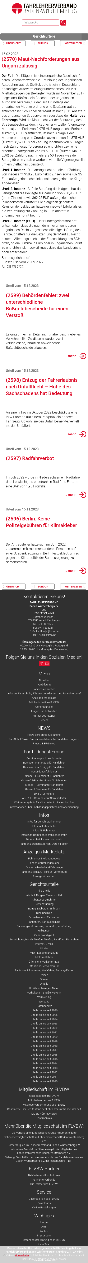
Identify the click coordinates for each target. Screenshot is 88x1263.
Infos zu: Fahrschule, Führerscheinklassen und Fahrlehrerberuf (44, 693)
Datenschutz (44, 1005)
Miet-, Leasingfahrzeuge (44, 952)
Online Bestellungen (44, 1207)
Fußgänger (44, 930)
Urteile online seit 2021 (44, 1032)
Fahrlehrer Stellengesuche (44, 862)
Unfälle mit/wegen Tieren (44, 988)
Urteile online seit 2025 (44, 1014)
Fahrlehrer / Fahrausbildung (44, 921)
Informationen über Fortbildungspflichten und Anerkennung (44, 807)
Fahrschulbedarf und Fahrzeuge (44, 867)
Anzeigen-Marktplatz (44, 697)
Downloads (44, 1203)
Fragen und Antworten (44, 711)
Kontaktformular (47, 635)
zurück (43, 43)
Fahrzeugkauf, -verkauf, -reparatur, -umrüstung (44, 926)
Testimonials (44, 1118)
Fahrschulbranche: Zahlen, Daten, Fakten (44, 843)
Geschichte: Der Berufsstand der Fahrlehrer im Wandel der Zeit (44, 1109)
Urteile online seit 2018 (44, 1045)
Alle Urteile (44, 890)
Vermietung (44, 997)
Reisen (44, 975)
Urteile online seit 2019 (44, 1041)
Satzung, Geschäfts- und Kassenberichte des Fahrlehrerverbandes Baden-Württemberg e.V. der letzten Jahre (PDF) (44, 1159)
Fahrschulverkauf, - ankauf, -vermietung (44, 871)
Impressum (44, 1235)
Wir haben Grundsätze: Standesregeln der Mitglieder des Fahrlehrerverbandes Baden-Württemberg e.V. (44, 1151)
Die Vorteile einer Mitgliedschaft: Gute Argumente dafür (44, 1132)
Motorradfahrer (44, 957)
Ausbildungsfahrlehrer (44, 771)
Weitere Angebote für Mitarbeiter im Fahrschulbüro (44, 802)
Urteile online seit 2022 (44, 1028)
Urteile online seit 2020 (44, 1036)
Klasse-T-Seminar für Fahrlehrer (44, 784)
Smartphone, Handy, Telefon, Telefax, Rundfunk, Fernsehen (44, 939)
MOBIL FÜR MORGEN (44, 1113)
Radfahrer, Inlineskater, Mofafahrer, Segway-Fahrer (44, 970)
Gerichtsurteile (60, 36)
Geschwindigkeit (44, 935)
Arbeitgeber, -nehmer (44, 899)
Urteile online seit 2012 (44, 1072)
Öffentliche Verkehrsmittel (44, 961)
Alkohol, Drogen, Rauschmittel (44, 895)
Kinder (44, 948)
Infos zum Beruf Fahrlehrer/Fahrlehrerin (44, 834)
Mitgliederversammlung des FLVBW (44, 1104)
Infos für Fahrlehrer (44, 830)
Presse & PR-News (44, 743)
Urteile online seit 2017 (44, 1050)
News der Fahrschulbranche (44, 734)
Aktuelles (44, 680)
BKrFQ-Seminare (44, 793)
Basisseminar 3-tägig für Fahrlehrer (44, 762)
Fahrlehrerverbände (44, 1179)
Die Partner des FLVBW (44, 1184)
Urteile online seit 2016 (44, 1054)
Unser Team (44, 1244)
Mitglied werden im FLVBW (44, 1100)
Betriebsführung (44, 904)
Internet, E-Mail (44, 943)
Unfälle (44, 983)
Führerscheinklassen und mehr (44, 839)
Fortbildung (44, 684)
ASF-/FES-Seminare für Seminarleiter (44, 798)
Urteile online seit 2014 (44, 1063)
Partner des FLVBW (44, 715)
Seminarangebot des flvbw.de (44, 758)
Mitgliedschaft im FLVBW (44, 702)
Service (44, 720)
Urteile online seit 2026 (44, 1010)
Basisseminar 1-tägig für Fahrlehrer (44, 767)
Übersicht (13, 43)
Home (44, 1222)
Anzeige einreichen (44, 876)
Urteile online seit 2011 (44, 1076)
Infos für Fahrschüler (44, 826)
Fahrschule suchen (44, 689)
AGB (44, 1226)
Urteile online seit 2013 (44, 1068)
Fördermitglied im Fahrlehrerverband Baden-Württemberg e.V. (44, 1145)
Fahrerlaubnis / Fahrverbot (44, 917)
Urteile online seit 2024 (44, 1019)
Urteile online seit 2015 (44, 1059)
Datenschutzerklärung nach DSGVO (44, 1239)
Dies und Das (44, 912)
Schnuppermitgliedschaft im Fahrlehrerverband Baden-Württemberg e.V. (44, 1139)
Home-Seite (22, 1255)
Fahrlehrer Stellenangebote (44, 858)
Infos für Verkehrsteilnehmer (44, 821)
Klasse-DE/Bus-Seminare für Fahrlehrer (44, 780)
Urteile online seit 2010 (44, 1081)
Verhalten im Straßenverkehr (44, 992)
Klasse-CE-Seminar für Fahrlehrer (44, 775)
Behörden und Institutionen (44, 1175)
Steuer (44, 979)
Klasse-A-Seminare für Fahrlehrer (44, 789)
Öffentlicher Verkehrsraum (44, 966)
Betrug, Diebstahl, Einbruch (44, 908)
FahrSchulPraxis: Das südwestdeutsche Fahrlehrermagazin (44, 739)
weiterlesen (73, 43)
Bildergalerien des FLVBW (44, 1198)
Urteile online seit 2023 (44, 1023)
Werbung (44, 1001)
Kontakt (44, 1231)
